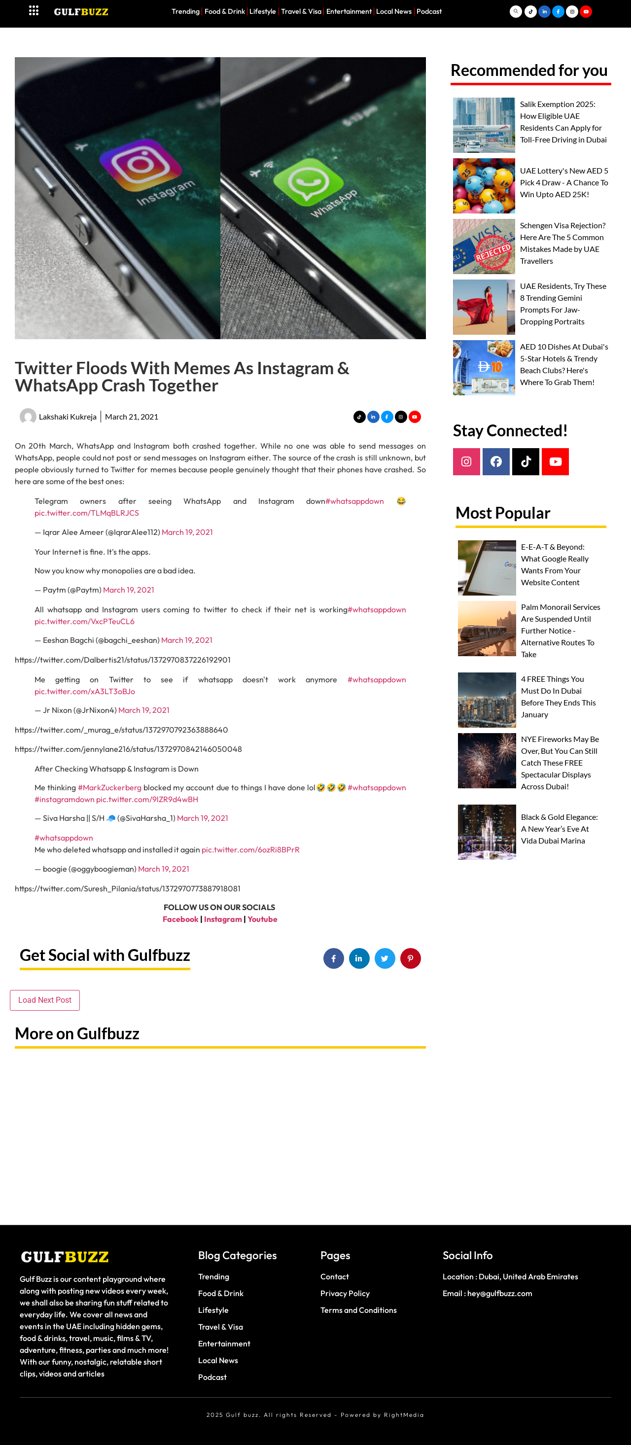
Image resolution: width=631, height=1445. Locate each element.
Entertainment (349, 11)
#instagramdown (65, 799)
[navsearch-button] (516, 11)
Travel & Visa (301, 11)
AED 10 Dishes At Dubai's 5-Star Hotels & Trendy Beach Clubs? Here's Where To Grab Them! (564, 364)
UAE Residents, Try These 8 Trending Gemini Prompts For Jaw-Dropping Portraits (563, 303)
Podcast (429, 11)
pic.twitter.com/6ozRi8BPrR (251, 849)
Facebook (181, 919)
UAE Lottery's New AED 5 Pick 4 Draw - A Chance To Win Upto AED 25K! (564, 182)
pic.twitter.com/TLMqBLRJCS (87, 513)
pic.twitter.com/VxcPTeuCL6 (85, 621)
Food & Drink (225, 11)
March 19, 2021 (187, 532)
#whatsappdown (354, 501)
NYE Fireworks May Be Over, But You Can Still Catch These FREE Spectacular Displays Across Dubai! (560, 762)
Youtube (262, 919)
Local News (394, 11)
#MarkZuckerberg (109, 787)
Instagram (223, 919)
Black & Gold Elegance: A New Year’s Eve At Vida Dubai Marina (559, 828)
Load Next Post (44, 1000)
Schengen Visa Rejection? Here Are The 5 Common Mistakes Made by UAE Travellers (562, 242)
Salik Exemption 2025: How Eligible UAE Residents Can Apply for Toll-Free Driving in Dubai (563, 121)
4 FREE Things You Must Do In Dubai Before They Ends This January (558, 696)
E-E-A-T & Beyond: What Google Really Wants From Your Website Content (555, 564)
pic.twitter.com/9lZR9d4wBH (147, 799)
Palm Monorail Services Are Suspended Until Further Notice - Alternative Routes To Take (560, 630)
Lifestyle (262, 11)
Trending (186, 11)
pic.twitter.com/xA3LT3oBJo (85, 691)
